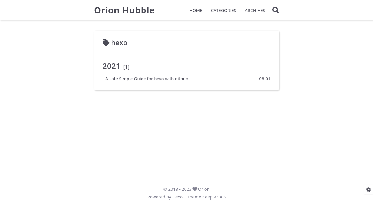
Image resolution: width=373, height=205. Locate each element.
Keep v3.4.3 (214, 197)
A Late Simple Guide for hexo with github (146, 78)
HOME (195, 10)
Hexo (177, 197)
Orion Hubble (124, 10)
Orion (204, 189)
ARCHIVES (255, 10)
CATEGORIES (223, 10)
